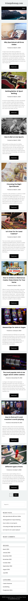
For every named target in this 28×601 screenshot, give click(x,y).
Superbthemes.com (15, 598)
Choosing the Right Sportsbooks (12, 526)
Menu (23, 8)
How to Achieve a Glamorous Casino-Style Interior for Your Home (14, 280)
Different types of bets (14, 467)
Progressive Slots (7, 590)
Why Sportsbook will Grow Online (12, 516)
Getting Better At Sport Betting (11, 520)
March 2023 (6, 549)
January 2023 (6, 552)
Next (16, 495)
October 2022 (6, 562)
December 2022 (7, 556)
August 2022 (6, 569)
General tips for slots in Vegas (14, 327)
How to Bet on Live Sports (14, 137)
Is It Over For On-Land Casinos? (11, 530)
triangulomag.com (14, 3)
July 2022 (5, 573)
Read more (14, 66)
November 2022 (7, 559)
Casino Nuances (7, 583)
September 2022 (7, 566)
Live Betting (6, 587)
